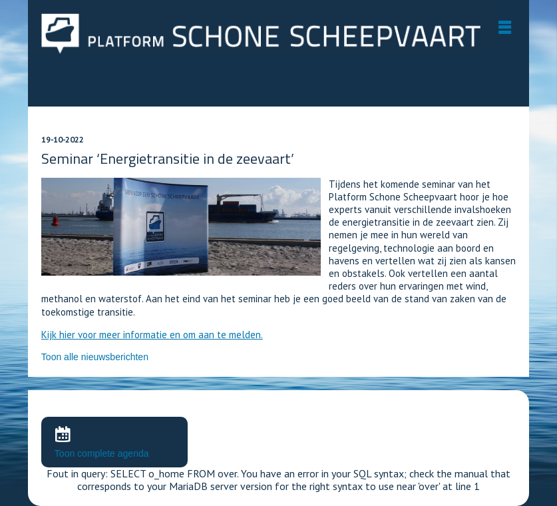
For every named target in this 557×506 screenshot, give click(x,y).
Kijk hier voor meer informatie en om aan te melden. (152, 334)
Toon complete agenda (102, 453)
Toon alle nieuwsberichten (94, 357)
